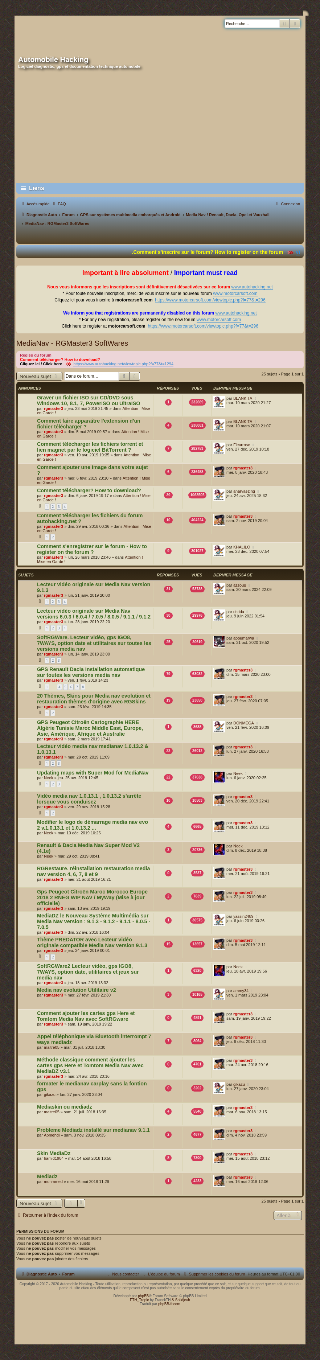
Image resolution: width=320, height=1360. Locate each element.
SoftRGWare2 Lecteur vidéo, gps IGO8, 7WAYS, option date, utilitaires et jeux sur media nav (88, 972)
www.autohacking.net (252, 286)
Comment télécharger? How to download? (89, 490)
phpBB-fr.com (169, 1304)
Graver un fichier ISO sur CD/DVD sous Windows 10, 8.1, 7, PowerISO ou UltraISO (88, 400)
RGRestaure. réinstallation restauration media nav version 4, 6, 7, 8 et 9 (93, 871)
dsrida (238, 611)
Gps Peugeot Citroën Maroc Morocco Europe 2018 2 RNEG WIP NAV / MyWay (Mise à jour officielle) (92, 897)
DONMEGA (243, 723)
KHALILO (241, 547)
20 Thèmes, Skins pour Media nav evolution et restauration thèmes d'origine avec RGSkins (94, 698)
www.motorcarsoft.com (235, 293)
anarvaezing (244, 491)
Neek (48, 778)
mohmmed (53, 1181)
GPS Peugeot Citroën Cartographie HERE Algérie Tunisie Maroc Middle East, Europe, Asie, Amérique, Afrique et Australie (90, 728)
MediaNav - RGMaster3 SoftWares (72, 343)
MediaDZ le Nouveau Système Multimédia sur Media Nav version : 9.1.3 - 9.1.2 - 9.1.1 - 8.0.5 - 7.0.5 (93, 921)
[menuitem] (59, 204)
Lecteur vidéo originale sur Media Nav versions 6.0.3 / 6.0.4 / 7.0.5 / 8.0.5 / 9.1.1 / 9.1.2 (94, 614)
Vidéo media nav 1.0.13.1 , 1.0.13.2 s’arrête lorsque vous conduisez (89, 799)
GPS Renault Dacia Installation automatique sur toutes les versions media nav (91, 672)
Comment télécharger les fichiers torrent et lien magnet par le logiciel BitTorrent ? (90, 447)
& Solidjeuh (181, 1300)
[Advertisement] (160, 126)
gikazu (50, 1094)
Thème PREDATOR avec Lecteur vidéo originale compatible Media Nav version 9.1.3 (92, 942)
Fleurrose (241, 445)
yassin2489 (243, 916)
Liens (36, 188)
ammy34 (241, 991)
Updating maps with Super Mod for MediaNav (92, 773)
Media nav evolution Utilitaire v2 (76, 990)
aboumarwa (243, 638)
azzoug (239, 585)
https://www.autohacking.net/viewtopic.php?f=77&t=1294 (123, 364)
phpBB (143, 1296)
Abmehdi (52, 1135)
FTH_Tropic (139, 1300)
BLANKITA (242, 398)
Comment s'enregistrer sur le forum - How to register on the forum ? (92, 549)
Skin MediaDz (53, 1153)
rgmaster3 (53, 408)
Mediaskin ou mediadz (64, 1107)
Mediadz (47, 1176)
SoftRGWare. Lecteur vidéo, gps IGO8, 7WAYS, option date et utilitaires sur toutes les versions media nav (94, 643)
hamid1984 (53, 1158)
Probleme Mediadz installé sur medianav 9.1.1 (93, 1130)
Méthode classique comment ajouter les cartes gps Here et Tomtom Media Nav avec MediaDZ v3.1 (90, 1065)
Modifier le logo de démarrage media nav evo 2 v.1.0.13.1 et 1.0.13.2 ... (92, 825)
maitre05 (52, 1047)
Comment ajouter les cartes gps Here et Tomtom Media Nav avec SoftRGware (86, 1016)
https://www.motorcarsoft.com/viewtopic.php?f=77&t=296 (210, 300)
